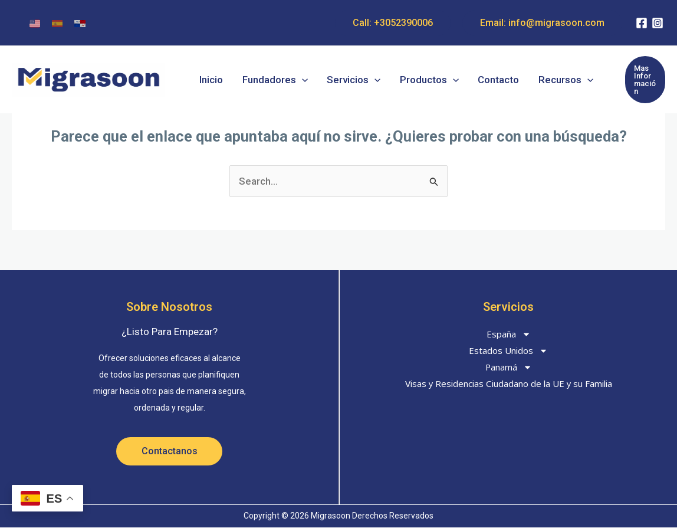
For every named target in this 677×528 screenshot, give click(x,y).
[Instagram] (657, 23)
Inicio (210, 77)
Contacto (485, 77)
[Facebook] (641, 23)
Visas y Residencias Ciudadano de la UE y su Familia (508, 383)
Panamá (508, 367)
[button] (298, 77)
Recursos (549, 77)
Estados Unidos (508, 350)
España (509, 334)
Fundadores (271, 77)
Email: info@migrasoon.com (542, 22)
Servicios (346, 77)
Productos (418, 77)
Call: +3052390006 (393, 22)
